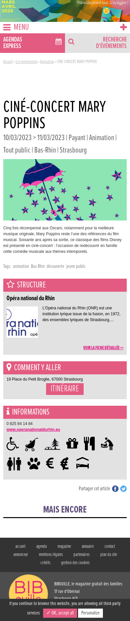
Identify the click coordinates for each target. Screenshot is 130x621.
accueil (20, 546)
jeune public (76, 266)
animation (21, 266)
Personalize (90, 613)
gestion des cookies (75, 563)
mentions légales (51, 554)
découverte (55, 266)
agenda (41, 546)
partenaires (81, 554)
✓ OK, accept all (60, 613)
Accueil (8, 62)
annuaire (88, 546)
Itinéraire (65, 389)
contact (110, 546)
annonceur (20, 554)
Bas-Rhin (38, 266)
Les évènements (26, 62)
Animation (47, 62)
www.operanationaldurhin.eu (33, 429)
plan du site (108, 554)
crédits (45, 563)
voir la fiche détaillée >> (103, 348)
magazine (64, 546)
